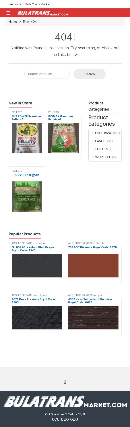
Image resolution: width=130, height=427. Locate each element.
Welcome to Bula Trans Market (29, 4)
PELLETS (17, 112)
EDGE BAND (101, 133)
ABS (14, 243)
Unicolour (40, 243)
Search (124, 12)
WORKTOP (100, 157)
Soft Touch (97, 243)
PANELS (98, 141)
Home (13, 21)
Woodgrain (40, 295)
